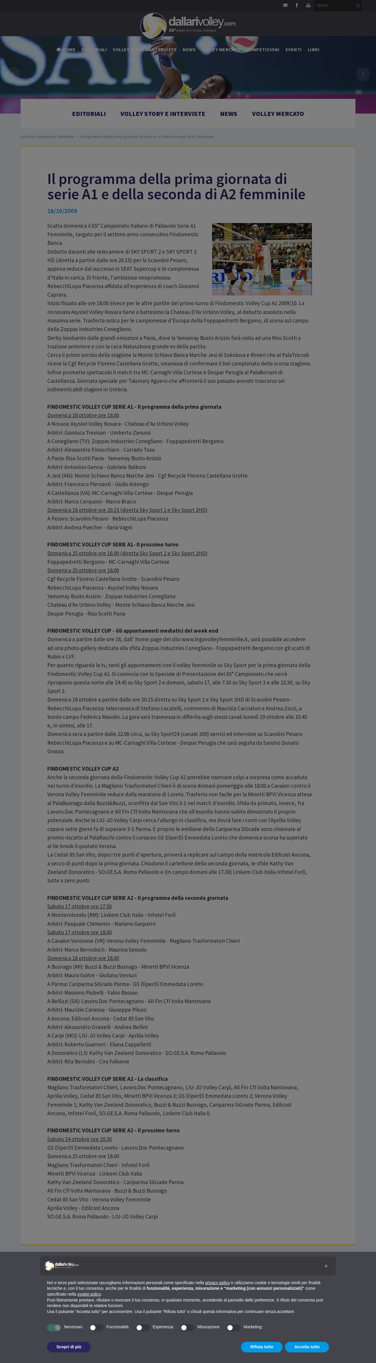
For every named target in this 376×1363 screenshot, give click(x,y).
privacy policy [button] (217, 1282)
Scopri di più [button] (68, 1346)
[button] (326, 1266)
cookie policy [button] (89, 1294)
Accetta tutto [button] (307, 1346)
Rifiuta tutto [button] (261, 1346)
